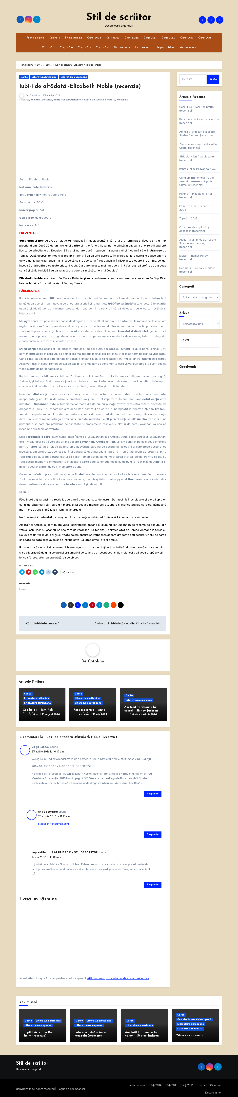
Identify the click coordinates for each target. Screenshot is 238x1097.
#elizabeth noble (71, 99)
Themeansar (77, 1087)
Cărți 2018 (204, 38)
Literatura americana (139, 700)
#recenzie (122, 99)
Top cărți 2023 (188, 218)
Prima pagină (35, 38)
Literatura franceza (189, 1026)
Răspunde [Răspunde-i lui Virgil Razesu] (153, 791)
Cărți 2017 (48, 47)
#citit (56, 99)
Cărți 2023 (112, 38)
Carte (24, 77)
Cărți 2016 (66, 47)
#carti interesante (41, 99)
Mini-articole (187, 47)
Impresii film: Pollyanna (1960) (198, 169)
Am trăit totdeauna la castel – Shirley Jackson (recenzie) (141, 711)
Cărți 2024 (94, 38)
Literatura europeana (73, 77)
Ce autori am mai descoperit (194, 1017)
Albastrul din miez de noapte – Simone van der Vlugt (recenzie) (198, 243)
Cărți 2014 (102, 47)
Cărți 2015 (84, 47)
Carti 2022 (131, 38)
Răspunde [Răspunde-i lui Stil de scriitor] (153, 832)
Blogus (61, 1087)
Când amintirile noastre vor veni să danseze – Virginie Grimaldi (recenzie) (196, 181)
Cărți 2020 (168, 38)
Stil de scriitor (119, 17)
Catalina (35, 95)
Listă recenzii (143, 47)
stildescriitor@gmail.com (53, 821)
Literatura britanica (44, 77)
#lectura (110, 99)
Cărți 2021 (150, 38)
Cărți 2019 (186, 38)
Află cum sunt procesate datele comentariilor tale (118, 976)
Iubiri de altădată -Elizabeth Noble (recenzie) (88, 86)
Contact (202, 1083)
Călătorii (54, 38)
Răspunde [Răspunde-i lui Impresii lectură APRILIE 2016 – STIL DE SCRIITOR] (153, 882)
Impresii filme (166, 47)
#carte (25, 99)
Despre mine (122, 47)
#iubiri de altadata (93, 99)
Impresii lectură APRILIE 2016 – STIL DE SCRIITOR (65, 850)
